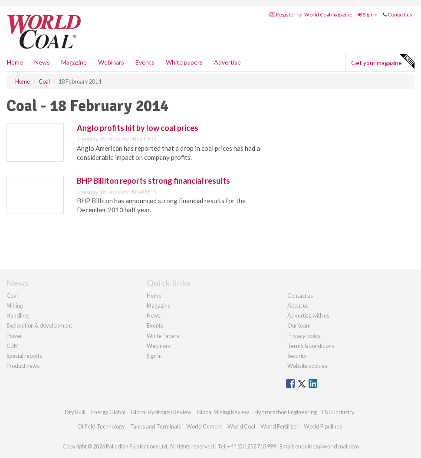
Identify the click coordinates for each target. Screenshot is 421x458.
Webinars (111, 62)
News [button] (42, 62)
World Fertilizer (279, 426)
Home (15, 62)
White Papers (163, 335)
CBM (13, 345)
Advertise (227, 62)
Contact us (397, 14)
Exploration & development (39, 325)
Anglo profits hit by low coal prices (137, 128)
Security (297, 355)
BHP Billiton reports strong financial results (153, 180)
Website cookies (307, 365)
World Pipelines (323, 426)
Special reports (24, 355)
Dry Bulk (75, 412)
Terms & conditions (310, 345)
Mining (15, 305)
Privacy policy (304, 335)
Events (145, 62)
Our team (299, 325)
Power (14, 335)
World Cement (204, 426)
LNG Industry (338, 412)
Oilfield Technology (101, 426)
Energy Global (108, 412)
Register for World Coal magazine (311, 14)
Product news (23, 365)
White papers (184, 62)
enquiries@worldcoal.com (327, 446)
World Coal (241, 426)
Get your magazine (382, 61)
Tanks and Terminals (155, 426)
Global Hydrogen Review (161, 412)
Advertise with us (308, 315)
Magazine (74, 62)
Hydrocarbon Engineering (285, 412)
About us (298, 305)
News (154, 315)
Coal (12, 295)
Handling (18, 315)
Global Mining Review (223, 412)
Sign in (368, 14)
